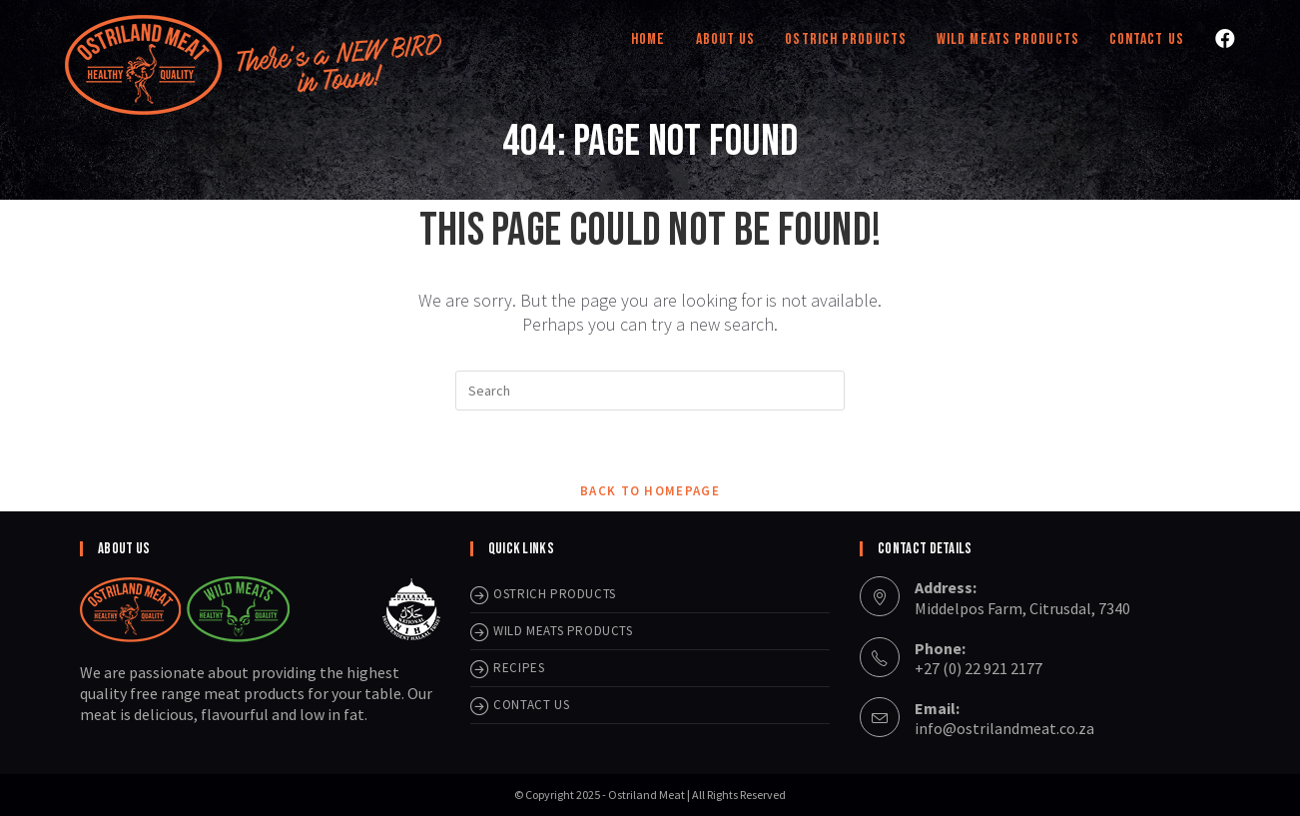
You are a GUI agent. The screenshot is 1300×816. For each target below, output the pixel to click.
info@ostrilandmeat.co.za (1004, 728)
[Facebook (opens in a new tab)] (1225, 39)
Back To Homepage (650, 490)
